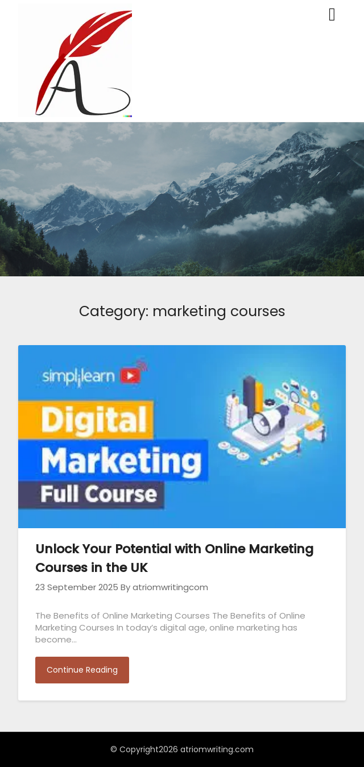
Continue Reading (82, 669)
